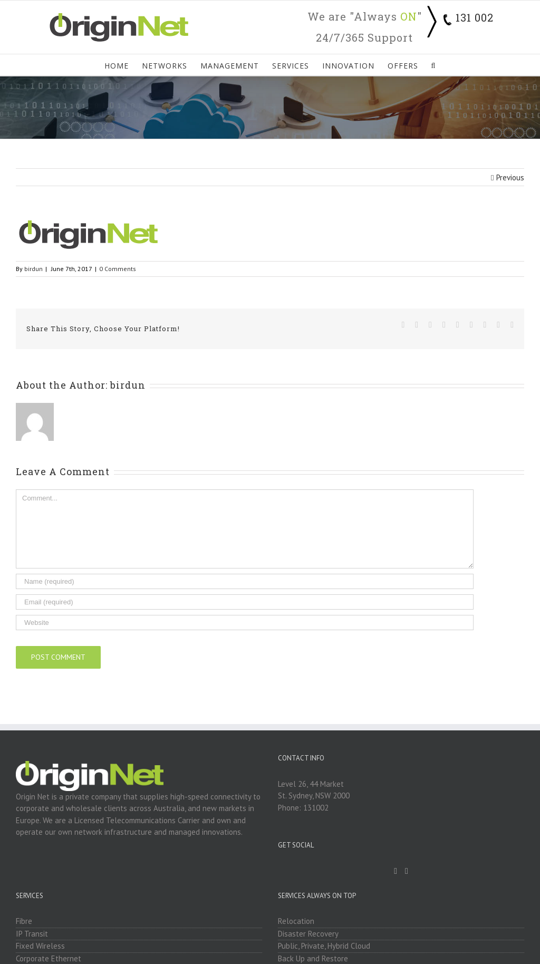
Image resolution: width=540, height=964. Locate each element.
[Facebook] (395, 871)
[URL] (245, 622)
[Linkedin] (406, 871)
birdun (33, 269)
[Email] (245, 602)
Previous (510, 177)
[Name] (245, 581)
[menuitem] (123, 64)
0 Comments (117, 269)
